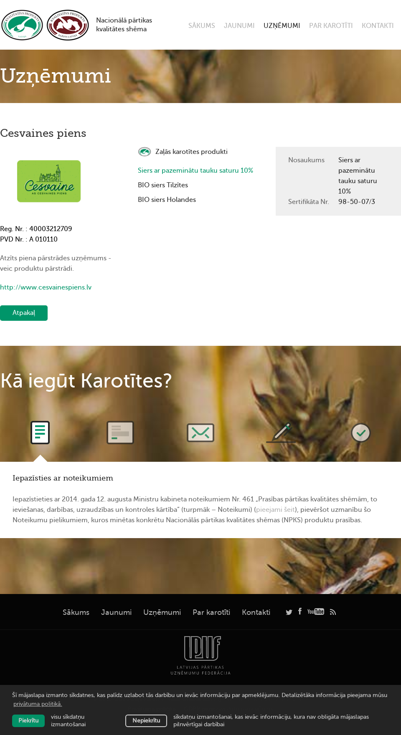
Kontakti (378, 26)
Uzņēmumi (282, 26)
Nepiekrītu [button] (146, 720)
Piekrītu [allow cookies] (28, 720)
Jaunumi (239, 26)
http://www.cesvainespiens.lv (45, 287)
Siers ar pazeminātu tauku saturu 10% (195, 170)
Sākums (201, 26)
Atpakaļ (24, 313)
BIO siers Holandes (167, 200)
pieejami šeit (275, 509)
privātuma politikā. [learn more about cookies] (37, 704)
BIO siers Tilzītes (163, 185)
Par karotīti (331, 26)
